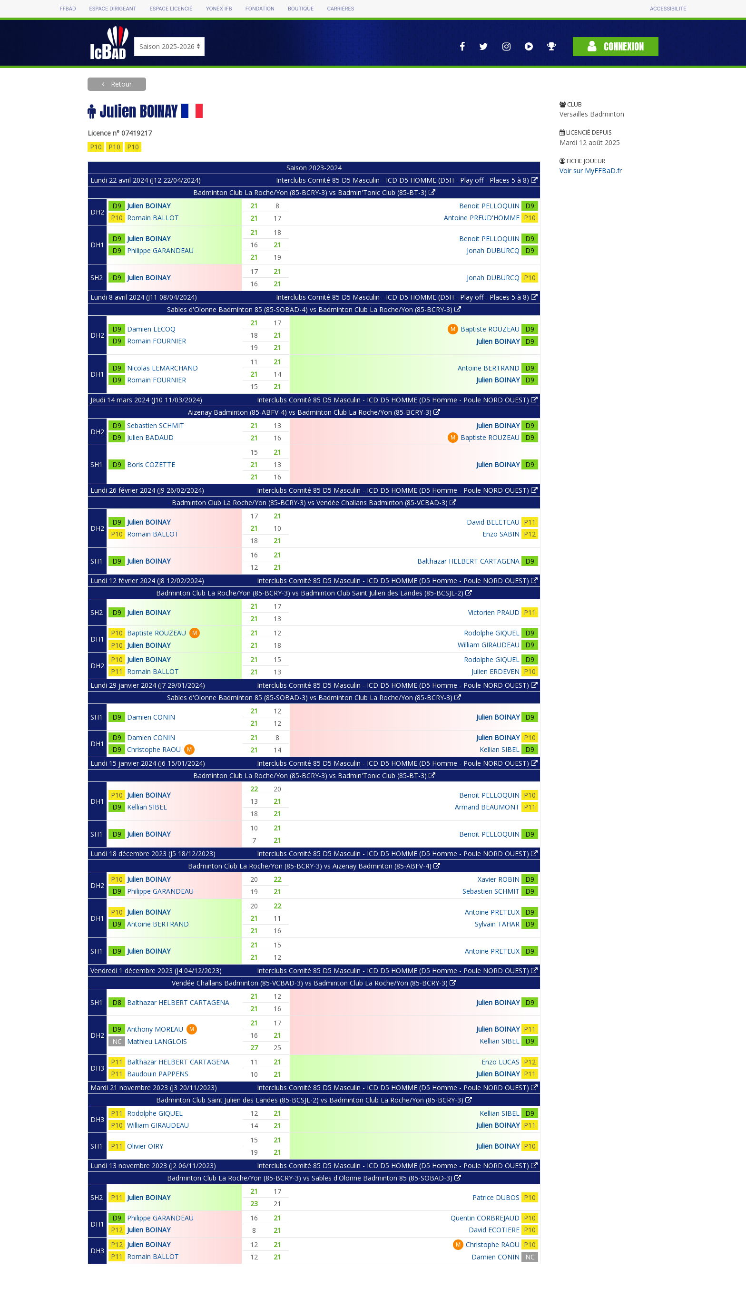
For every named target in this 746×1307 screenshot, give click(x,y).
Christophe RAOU (154, 749)
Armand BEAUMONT (487, 806)
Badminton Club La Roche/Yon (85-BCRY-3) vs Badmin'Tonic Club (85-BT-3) (314, 192)
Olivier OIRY (145, 1146)
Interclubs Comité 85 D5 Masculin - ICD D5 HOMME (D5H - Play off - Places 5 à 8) (407, 180)
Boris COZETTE (151, 464)
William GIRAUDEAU (489, 644)
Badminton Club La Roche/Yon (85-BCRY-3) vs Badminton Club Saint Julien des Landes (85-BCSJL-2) (314, 592)
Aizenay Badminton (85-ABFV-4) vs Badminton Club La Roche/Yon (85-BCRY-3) (314, 412)
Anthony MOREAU (155, 1029)
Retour (120, 83)
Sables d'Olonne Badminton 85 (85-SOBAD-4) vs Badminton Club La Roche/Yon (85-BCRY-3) (314, 309)
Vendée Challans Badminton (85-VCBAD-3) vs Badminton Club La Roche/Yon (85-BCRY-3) (314, 982)
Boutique (301, 9)
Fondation (260, 9)
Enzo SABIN (501, 533)
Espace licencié (170, 9)
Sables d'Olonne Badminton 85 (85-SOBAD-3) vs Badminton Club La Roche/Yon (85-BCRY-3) (314, 697)
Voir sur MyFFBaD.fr (591, 170)
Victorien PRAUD (494, 612)
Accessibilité (668, 9)
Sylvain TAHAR (497, 923)
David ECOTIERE (494, 1229)
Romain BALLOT (153, 217)
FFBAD (67, 9)
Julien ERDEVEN (495, 671)
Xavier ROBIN (499, 879)
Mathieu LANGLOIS (157, 1041)
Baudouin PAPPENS (157, 1073)
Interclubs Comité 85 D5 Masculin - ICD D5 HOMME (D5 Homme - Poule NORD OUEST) (397, 399)
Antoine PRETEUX (492, 912)
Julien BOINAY (148, 205)
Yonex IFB (219, 9)
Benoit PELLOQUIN (489, 205)
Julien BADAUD (150, 437)
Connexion (616, 46)
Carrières (340, 9)
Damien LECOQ (151, 328)
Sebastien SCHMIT (155, 425)
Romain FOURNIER (156, 340)
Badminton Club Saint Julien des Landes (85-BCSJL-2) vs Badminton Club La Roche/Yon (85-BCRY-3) (314, 1099)
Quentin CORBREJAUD (485, 1217)
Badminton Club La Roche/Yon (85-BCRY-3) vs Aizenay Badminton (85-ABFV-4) (314, 865)
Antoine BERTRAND (489, 367)
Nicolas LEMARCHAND (162, 367)
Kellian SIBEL (500, 749)
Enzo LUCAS (500, 1061)
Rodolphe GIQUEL (492, 632)
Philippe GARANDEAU (160, 250)
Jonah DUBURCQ (493, 250)
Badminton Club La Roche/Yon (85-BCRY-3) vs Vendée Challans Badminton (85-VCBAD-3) (314, 502)
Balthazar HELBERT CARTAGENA (468, 561)
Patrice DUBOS (496, 1197)
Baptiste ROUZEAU (490, 328)
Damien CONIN (151, 717)
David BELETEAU (493, 522)
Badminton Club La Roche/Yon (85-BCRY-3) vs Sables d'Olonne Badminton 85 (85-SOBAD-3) (314, 1177)
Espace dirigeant (113, 9)
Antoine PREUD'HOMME (482, 217)
